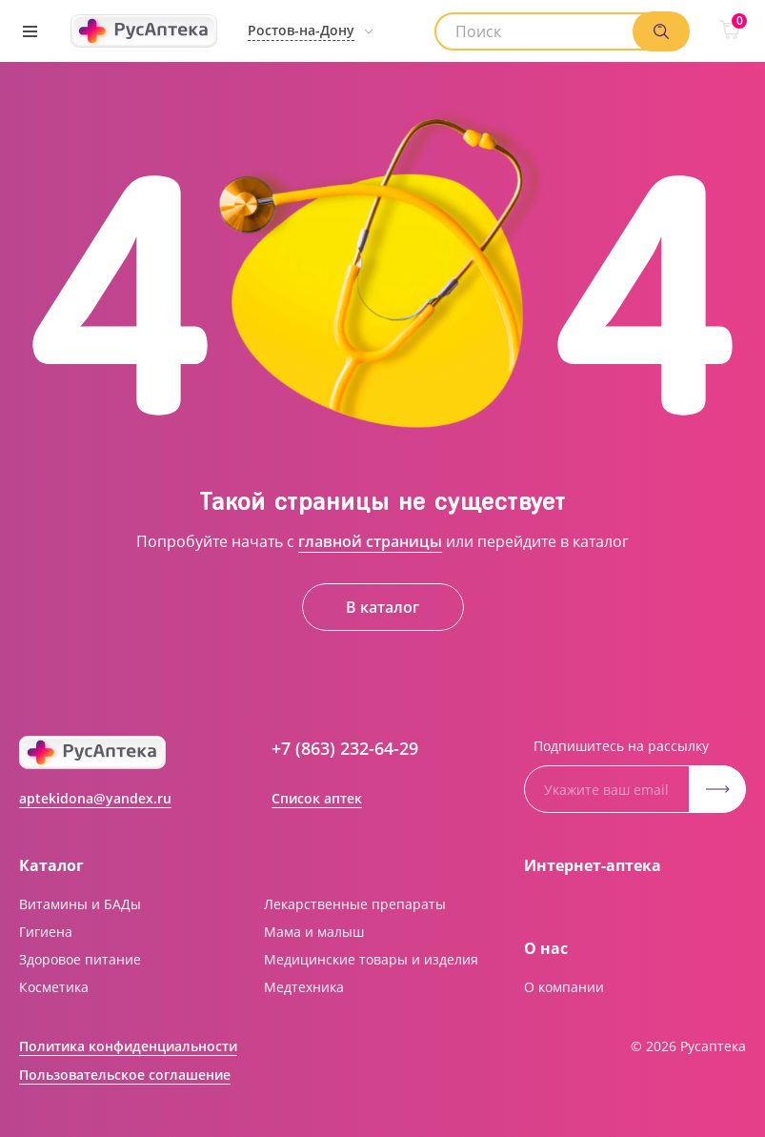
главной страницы (370, 541)
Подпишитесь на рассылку (621, 746)
